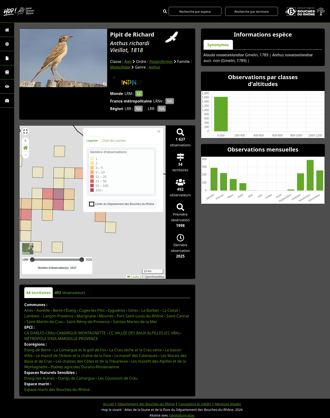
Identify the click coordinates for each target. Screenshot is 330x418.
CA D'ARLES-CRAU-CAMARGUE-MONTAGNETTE (65, 333)
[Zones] (7, 44)
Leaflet (133, 277)
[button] (25, 131)
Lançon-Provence (58, 316)
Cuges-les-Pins (92, 310)
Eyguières (116, 310)
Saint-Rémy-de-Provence (88, 321)
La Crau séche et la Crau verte (135, 349)
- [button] (25, 155)
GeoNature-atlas (182, 415)
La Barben (150, 310)
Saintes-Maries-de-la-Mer (135, 321)
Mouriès (106, 316)
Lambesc (32, 316)
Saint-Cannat (178, 316)
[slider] (81, 259)
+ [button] (25, 141)
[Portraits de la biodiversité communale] (7, 58)
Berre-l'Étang (64, 310)
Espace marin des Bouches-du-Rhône (57, 389)
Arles (28, 310)
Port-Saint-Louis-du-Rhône (140, 316)
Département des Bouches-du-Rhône (146, 404)
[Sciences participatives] (7, 86)
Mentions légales (228, 404)
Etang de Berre (37, 349)
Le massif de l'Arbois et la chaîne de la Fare (73, 355)
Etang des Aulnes (39, 378)
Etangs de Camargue (76, 378)
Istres (133, 310)
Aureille (43, 310)
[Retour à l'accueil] (7, 30)
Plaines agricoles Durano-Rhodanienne (85, 366)
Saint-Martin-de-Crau (44, 321)
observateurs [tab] (70, 292)
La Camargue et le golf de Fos (80, 349)
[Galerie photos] (7, 100)
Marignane (86, 316)
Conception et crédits (194, 404)
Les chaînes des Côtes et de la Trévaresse (92, 361)
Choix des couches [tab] (114, 140)
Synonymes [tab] (218, 44)
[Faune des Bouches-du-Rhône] (7, 72)
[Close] (159, 131)
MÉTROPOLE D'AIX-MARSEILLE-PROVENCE (61, 338)
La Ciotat (170, 310)
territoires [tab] (38, 292)
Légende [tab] (92, 140)
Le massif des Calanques (136, 355)
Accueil (108, 404)
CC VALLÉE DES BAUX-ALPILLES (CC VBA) (144, 333)
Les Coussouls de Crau (117, 378)
